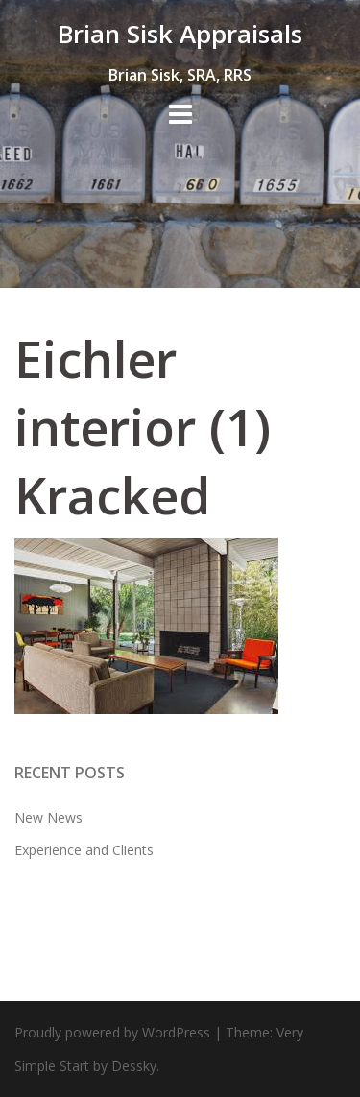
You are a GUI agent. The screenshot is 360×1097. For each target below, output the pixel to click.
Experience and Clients (84, 850)
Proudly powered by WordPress (112, 1032)
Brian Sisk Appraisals (180, 33)
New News (48, 817)
